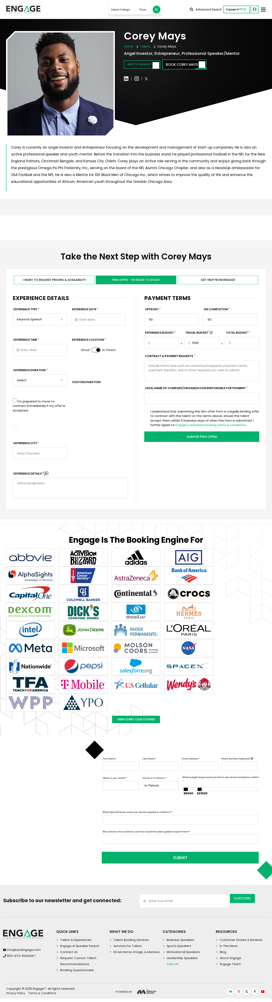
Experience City (25, 445)
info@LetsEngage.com (24, 953)
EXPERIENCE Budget (159, 335)
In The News (229, 949)
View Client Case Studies (136, 723)
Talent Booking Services (131, 943)
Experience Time (25, 342)
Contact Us (69, 955)
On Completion (216, 311)
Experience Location (88, 342)
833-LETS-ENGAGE (21, 959)
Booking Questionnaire (77, 973)
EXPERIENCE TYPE (25, 311)
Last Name (149, 765)
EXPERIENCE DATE (84, 311)
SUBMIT (133, 861)
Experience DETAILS (28, 476)
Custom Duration (86, 384)
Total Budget (237, 335)
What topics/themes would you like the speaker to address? (137, 818)
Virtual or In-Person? (154, 784)
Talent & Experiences (75, 943)
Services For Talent (127, 949)
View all (172, 967)
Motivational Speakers (183, 955)
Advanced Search (206, 9)
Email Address (191, 765)
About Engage (230, 961)
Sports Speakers (179, 949)
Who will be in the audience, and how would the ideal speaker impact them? (146, 838)
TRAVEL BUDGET (197, 335)
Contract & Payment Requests (169, 358)
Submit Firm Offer (202, 439)
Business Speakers (180, 943)
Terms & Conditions (42, 997)
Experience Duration (29, 372)
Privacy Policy (15, 997)
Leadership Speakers (182, 961)
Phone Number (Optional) (237, 765)
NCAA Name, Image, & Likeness (136, 955)
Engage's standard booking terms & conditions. (210, 427)
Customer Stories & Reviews (241, 943)
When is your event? (115, 784)
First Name (110, 765)
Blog (223, 955)
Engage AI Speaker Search (79, 949)
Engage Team (230, 967)
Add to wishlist (147, 65)
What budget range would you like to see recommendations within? (220, 785)
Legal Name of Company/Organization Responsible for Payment (195, 390)
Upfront (152, 311)
